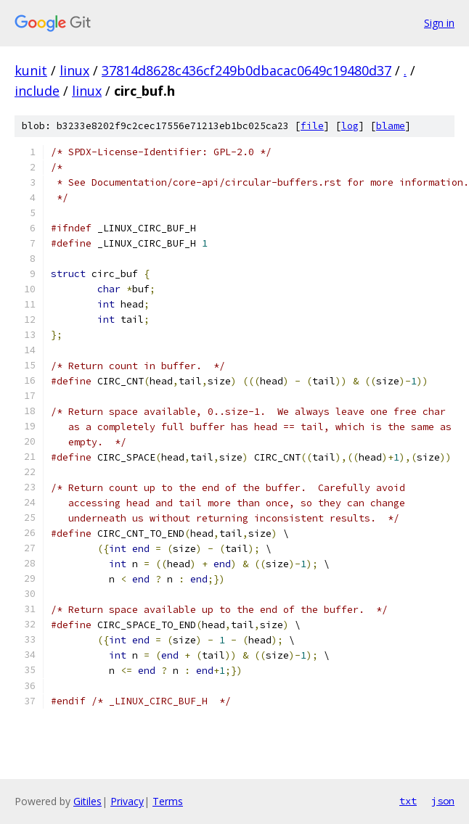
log (350, 126)
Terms (167, 801)
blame (390, 126)
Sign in (439, 23)
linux (74, 70)
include (37, 90)
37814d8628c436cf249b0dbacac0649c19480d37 (246, 70)
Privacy (127, 801)
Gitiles (87, 801)
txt (408, 800)
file (312, 126)
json (442, 800)
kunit (31, 70)
